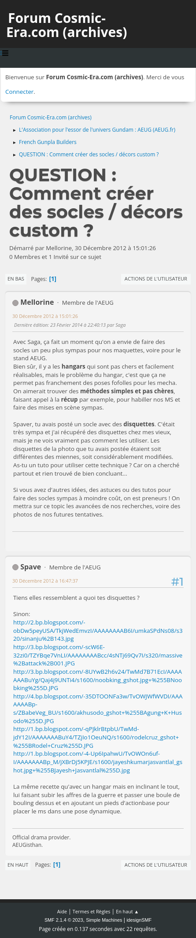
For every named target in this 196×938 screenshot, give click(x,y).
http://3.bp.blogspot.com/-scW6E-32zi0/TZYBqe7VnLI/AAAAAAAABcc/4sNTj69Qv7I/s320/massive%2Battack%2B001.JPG (97, 655)
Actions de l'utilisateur (156, 278)
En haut (17, 864)
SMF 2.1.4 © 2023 (63, 920)
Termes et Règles (92, 911)
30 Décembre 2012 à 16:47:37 (45, 580)
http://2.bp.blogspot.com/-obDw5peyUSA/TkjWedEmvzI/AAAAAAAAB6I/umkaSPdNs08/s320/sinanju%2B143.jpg (98, 630)
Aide (62, 911)
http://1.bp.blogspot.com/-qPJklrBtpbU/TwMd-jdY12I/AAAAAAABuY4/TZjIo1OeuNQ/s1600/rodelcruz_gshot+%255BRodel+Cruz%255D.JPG (96, 737)
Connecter (19, 92)
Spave (30, 567)
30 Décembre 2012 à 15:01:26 (45, 316)
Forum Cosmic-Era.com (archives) (66, 25)
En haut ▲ (127, 911)
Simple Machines (104, 920)
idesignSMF (139, 920)
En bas (15, 278)
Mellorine (37, 302)
